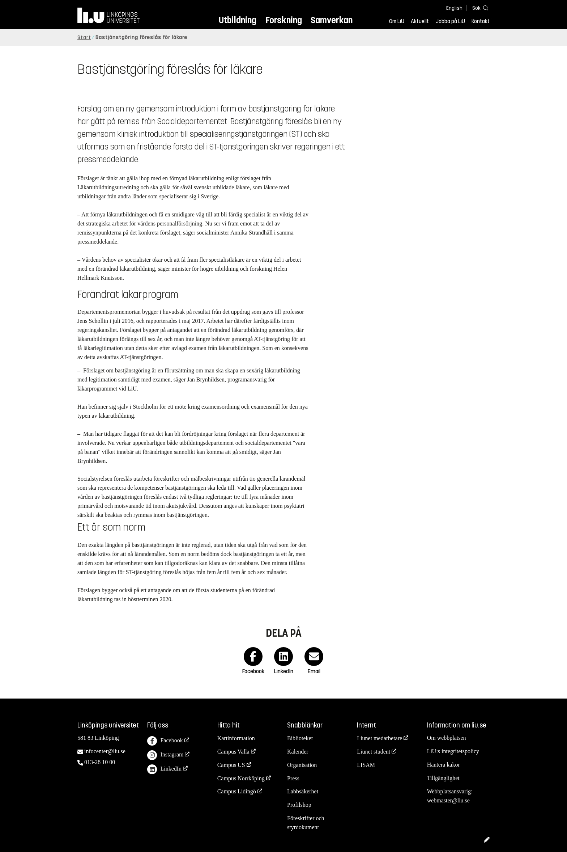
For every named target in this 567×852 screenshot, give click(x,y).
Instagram (165, 755)
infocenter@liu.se (104, 751)
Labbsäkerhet (302, 791)
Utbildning (237, 20)
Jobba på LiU (450, 21)
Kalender (297, 751)
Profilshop (299, 805)
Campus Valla (233, 751)
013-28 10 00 (99, 762)
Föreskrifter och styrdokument (305, 822)
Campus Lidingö (236, 791)
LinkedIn (164, 769)
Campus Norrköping (241, 778)
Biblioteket (300, 738)
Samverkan (332, 20)
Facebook (165, 741)
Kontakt (481, 21)
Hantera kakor (443, 765)
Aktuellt (420, 21)
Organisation (302, 765)
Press (293, 778)
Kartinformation (236, 738)
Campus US (231, 765)
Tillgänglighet (443, 778)
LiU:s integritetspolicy (453, 751)
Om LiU (396, 21)
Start (84, 37)
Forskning (283, 20)
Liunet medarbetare (379, 738)
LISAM (366, 765)
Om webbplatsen (446, 738)
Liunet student (373, 751)
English (454, 8)
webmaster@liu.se (448, 800)
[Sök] (479, 8)
